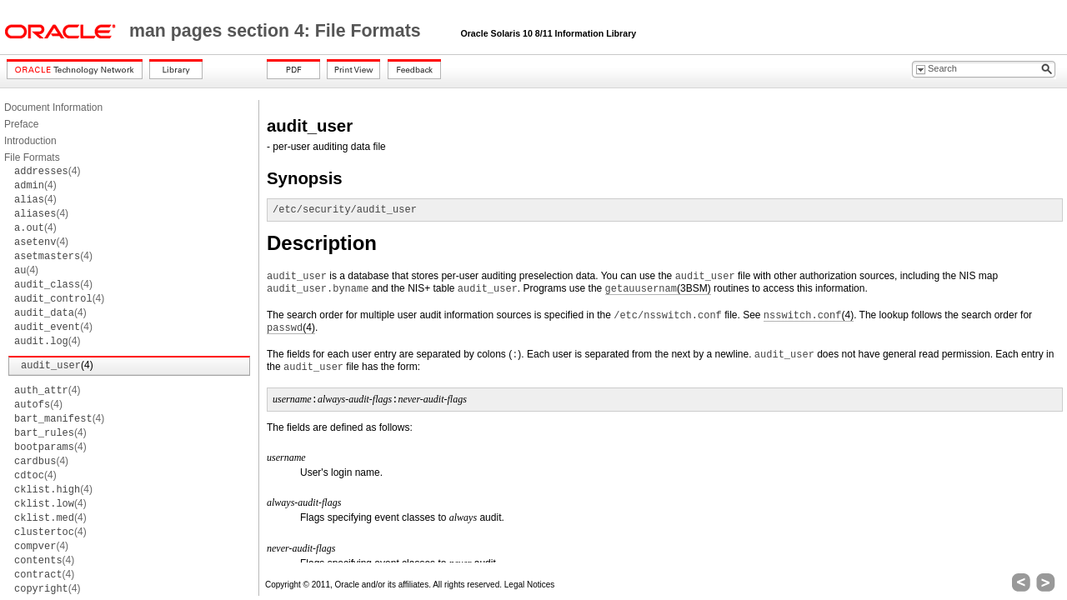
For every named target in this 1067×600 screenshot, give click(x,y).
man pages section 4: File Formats (277, 31)
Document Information (53, 107)
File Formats (32, 157)
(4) (47, 171)
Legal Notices (529, 584)
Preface (21, 124)
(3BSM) (658, 288)
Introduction (30, 141)
